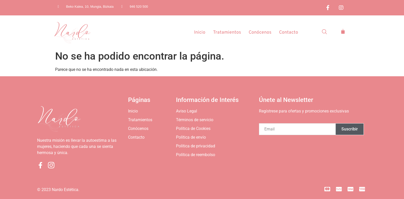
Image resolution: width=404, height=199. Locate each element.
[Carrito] (343, 31)
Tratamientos (226, 33)
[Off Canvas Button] (362, 42)
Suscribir (349, 129)
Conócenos (259, 33)
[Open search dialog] (324, 32)
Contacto (288, 33)
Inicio (198, 33)
